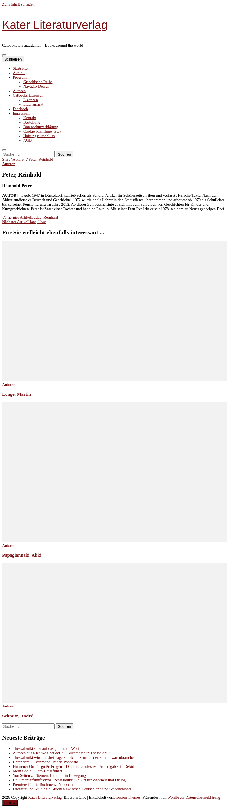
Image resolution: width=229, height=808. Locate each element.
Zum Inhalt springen (18, 4)
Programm (21, 77)
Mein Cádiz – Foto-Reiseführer (37, 771)
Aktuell (19, 73)
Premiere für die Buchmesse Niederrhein (45, 784)
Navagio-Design (36, 86)
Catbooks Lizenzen (28, 95)
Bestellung (31, 122)
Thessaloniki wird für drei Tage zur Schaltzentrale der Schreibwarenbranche (73, 757)
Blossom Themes (126, 797)
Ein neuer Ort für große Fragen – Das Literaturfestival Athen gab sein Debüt (73, 766)
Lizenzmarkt (33, 104)
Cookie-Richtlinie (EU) (42, 131)
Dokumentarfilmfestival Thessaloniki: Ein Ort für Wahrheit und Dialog (69, 780)
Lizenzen (30, 100)
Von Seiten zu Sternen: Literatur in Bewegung (49, 775)
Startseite (20, 68)
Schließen (13, 59)
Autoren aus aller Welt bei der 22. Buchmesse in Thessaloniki (62, 753)
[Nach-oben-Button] (10, 803)
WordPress (176, 797)
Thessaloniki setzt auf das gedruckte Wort (46, 748)
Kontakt (29, 118)
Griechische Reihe (37, 82)
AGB (27, 140)
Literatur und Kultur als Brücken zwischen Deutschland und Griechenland (72, 789)
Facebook (20, 109)
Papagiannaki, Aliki (21, 555)
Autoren (19, 91)
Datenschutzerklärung (40, 127)
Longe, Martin (16, 394)
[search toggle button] (4, 150)
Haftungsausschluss (39, 136)
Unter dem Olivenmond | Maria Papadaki (45, 762)
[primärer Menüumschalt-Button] (4, 55)
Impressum (21, 113)
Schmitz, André (17, 716)
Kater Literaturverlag (55, 24)
